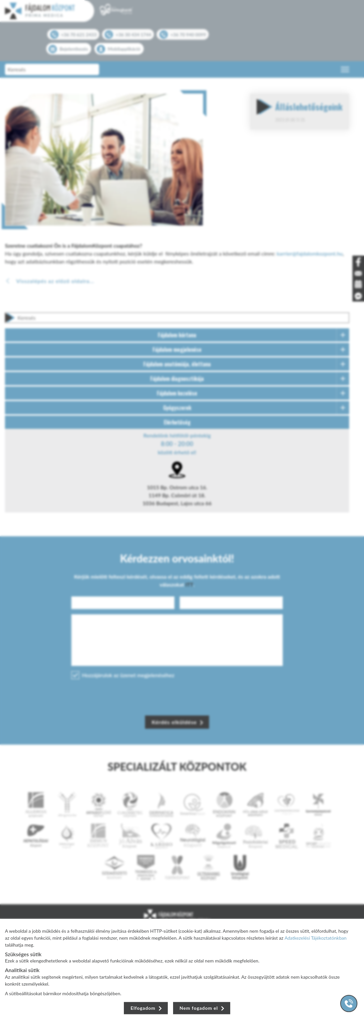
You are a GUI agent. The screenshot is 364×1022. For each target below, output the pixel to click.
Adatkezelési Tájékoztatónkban (315, 938)
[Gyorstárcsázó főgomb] (348, 1003)
